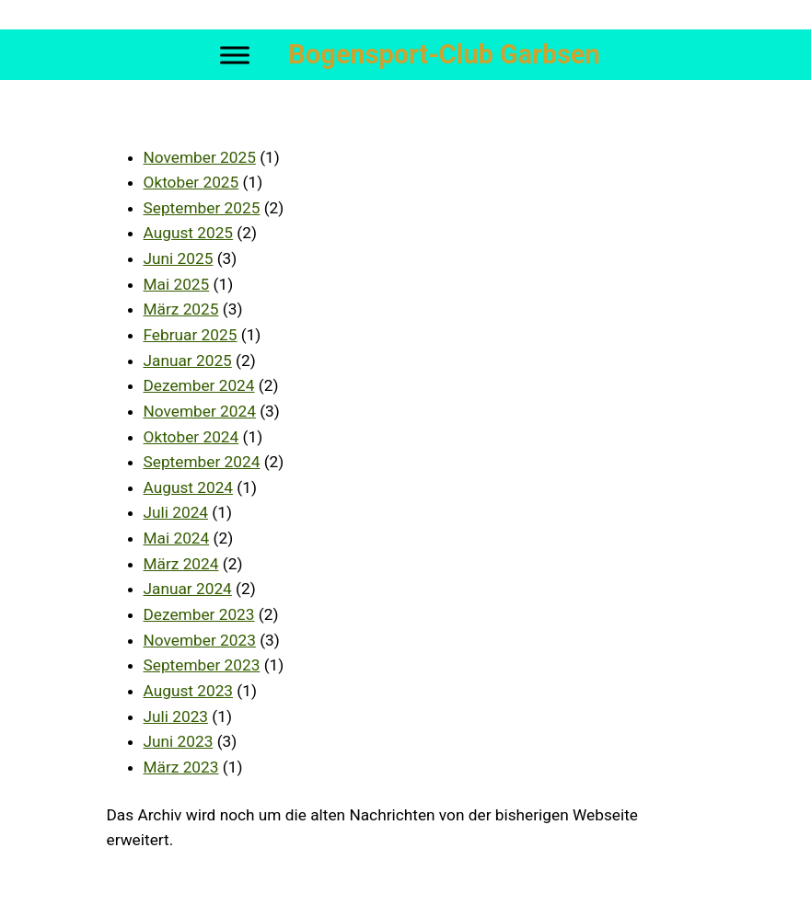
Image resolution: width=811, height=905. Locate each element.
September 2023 (202, 665)
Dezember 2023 (199, 614)
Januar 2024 (188, 588)
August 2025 (189, 232)
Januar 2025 (188, 360)
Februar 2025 (191, 335)
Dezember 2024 (199, 385)
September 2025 (202, 208)
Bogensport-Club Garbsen (443, 54)
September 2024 (202, 461)
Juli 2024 (176, 512)
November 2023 (200, 640)
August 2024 (189, 487)
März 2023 (181, 767)
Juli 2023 (176, 716)
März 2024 (181, 564)
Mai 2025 (177, 284)
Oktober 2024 (191, 437)
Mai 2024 (177, 538)
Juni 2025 (179, 258)
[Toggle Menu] (234, 54)
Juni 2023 (179, 741)
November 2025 (200, 157)
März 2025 (181, 309)
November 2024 (200, 411)
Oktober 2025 (191, 182)
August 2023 (189, 691)
